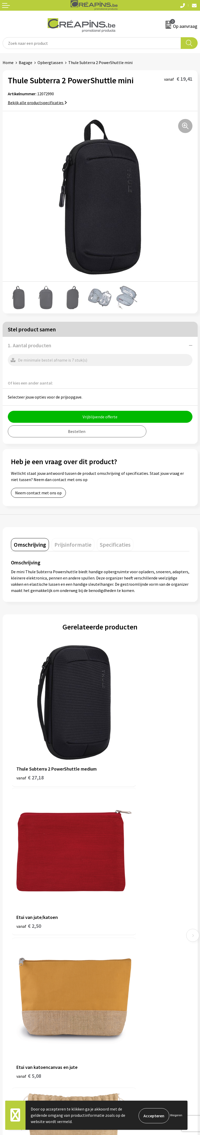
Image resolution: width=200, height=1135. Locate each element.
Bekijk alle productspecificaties (37, 102)
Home (8, 62)
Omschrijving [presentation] (30, 544)
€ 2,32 (117, 860)
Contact (10, 1000)
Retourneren (14, 1016)
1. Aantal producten (29, 345)
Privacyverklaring (118, 1016)
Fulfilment (112, 912)
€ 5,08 (28, 860)
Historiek (111, 928)
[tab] (30, 544)
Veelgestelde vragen (21, 1008)
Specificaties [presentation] (115, 544)
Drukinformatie (116, 920)
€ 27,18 (30, 747)
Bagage (25, 62)
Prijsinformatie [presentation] (72, 544)
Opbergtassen (50, 62)
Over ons (110, 936)
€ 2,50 (117, 740)
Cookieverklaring (118, 1008)
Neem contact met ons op (38, 492)
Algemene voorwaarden (124, 1000)
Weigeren (176, 1115)
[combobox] (92, 43)
